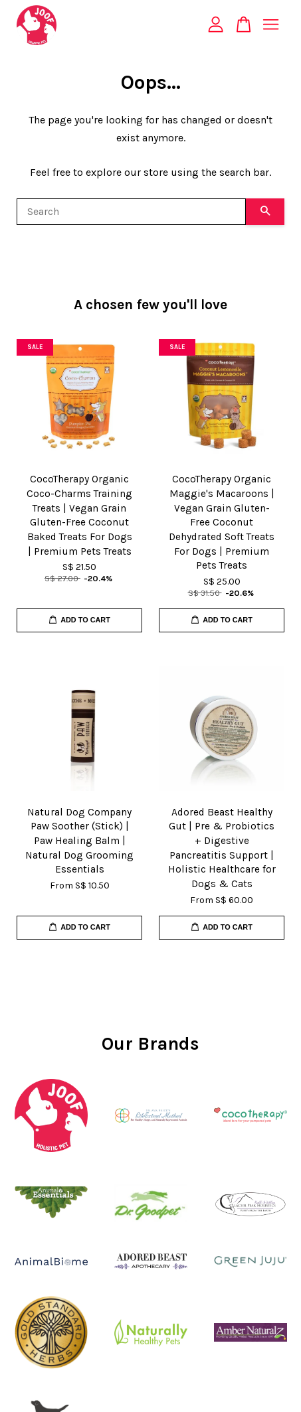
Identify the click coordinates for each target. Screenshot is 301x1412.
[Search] (131, 211)
